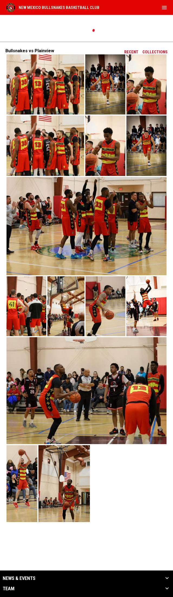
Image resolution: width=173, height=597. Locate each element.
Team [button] (9, 588)
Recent (131, 52)
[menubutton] (164, 7)
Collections (155, 52)
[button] (45, 84)
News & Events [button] (19, 578)
